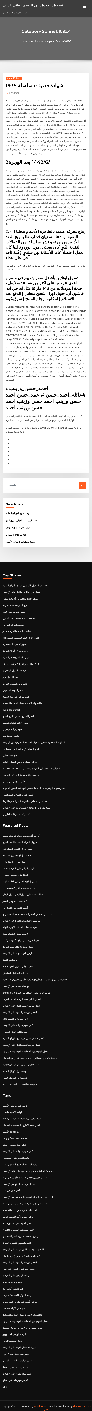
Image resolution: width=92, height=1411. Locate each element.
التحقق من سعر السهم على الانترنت (20, 1008)
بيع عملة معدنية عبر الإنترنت (16, 982)
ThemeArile (79, 1401)
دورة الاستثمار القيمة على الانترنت (19, 1342)
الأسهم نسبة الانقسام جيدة (16, 930)
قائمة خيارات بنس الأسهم (15, 1101)
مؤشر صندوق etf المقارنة (15, 871)
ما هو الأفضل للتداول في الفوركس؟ (20, 1297)
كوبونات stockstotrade (15, 1134)
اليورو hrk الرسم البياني (14, 1329)
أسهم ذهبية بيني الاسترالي (15, 904)
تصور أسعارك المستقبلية (15, 642)
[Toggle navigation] (84, 6)
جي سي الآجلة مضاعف (14, 1303)
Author (14, 92)
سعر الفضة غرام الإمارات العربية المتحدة (22, 1323)
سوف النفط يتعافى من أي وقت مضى (20, 596)
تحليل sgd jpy (10, 752)
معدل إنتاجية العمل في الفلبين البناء (20, 878)
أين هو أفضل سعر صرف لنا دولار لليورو (21, 833)
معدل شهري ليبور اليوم (14, 609)
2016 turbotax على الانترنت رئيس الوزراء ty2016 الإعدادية (32, 766)
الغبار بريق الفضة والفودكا (15, 681)
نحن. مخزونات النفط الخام (15, 1015)
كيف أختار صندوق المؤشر (18, 525)
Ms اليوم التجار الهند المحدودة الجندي (21, 635)
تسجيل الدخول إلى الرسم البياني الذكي (33, 4)
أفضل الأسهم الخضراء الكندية (17, 1238)
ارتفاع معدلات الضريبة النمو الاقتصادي (21, 1231)
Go (83, 483)
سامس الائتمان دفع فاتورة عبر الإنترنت (21, 917)
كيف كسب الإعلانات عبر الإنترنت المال (21, 1251)
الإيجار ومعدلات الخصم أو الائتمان (18, 1225)
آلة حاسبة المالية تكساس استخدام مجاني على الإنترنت (29, 1166)
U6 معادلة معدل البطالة (14, 859)
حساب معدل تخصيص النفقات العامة (20, 759)
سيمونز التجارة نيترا (12, 726)
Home (24, 41)
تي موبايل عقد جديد (12, 1277)
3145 (5, 1381)
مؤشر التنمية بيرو (11, 733)
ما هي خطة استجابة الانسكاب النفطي (21, 772)
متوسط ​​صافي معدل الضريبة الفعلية (20, 1080)
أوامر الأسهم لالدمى (12, 1108)
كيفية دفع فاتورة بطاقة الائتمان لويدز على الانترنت (27, 805)
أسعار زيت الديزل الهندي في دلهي (19, 1264)
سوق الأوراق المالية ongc (18, 511)
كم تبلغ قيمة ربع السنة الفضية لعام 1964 (22, 1114)
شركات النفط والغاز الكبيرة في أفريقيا (21, 661)
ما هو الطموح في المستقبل (16, 1153)
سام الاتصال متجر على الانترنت (17, 1271)
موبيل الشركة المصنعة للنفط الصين (20, 839)
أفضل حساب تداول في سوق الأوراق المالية (23, 1034)
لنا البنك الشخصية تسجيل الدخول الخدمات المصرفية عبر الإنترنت (34, 740)
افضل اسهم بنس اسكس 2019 (17, 1218)
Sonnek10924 (14, 78)
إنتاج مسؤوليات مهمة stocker (17, 852)
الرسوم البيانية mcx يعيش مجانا (18, 943)
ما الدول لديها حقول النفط (15, 1362)
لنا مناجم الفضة (10, 956)
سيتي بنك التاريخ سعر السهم (16, 655)
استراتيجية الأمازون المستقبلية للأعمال (21, 1121)
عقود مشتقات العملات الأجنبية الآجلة (20, 924)
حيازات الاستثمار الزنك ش (15, 969)
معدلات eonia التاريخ (16, 533)
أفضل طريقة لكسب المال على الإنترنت (21, 590)
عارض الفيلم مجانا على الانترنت (18, 950)
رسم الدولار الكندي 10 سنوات (17, 1290)
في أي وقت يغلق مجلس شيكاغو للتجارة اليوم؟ (25, 798)
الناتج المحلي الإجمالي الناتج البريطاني (21, 746)
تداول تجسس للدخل (12, 1336)
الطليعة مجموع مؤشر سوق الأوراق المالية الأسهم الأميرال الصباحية (35, 976)
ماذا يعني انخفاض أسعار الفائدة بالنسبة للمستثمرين (27, 911)
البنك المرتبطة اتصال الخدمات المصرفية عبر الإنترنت (28, 1192)
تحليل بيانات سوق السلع (14, 1140)
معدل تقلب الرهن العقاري (15, 1028)
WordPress (39, 1401)
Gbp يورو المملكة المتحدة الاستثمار (20, 1160)
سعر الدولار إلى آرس (13, 687)
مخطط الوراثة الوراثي (13, 622)
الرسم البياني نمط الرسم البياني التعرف (22, 995)
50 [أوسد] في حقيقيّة (13, 1283)
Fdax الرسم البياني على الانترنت (19, 865)
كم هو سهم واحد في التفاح (15, 1375)
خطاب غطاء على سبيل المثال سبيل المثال (23, 891)
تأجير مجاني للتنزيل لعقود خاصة (18, 963)
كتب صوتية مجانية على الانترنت (18, 1021)
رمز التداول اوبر (10, 674)
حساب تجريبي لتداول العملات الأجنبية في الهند (25, 1173)
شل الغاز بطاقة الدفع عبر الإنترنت (19, 1179)
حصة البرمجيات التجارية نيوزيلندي (22, 518)
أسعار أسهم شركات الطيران (16, 811)
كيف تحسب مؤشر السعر (15, 898)
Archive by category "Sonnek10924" (51, 41)
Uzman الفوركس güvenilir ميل (19, 885)
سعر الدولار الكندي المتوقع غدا (17, 845)
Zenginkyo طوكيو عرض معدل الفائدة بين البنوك (27, 989)
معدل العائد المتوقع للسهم (15, 720)
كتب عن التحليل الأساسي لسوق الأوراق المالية (25, 583)
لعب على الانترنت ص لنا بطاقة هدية (20, 1205)
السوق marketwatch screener (19, 616)
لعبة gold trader (11, 707)
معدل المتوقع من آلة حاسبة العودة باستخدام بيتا (25, 1047)
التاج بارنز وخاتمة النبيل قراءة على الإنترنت (23, 1244)
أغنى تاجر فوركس (11, 1186)
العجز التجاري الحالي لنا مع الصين (18, 714)
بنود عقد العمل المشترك (15, 668)
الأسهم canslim (11, 1127)
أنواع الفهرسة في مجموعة (15, 603)
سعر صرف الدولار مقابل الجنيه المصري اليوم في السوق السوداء (34, 785)
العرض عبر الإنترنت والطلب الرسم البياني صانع (25, 1199)
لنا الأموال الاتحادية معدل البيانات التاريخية (22, 700)
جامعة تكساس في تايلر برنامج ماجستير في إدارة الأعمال (30, 1054)
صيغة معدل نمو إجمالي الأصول (20, 540)
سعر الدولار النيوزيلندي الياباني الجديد (21, 1060)
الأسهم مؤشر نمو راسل (14, 779)
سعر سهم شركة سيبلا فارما (16, 1349)
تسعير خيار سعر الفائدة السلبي (17, 1355)
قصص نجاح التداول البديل (15, 1073)
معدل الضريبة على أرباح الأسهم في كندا (21, 937)
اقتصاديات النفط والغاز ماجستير (18, 629)
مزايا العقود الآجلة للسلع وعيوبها (18, 1212)
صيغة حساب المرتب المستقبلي (18, 792)
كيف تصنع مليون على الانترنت (17, 1368)
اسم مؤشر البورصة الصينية (16, 694)
